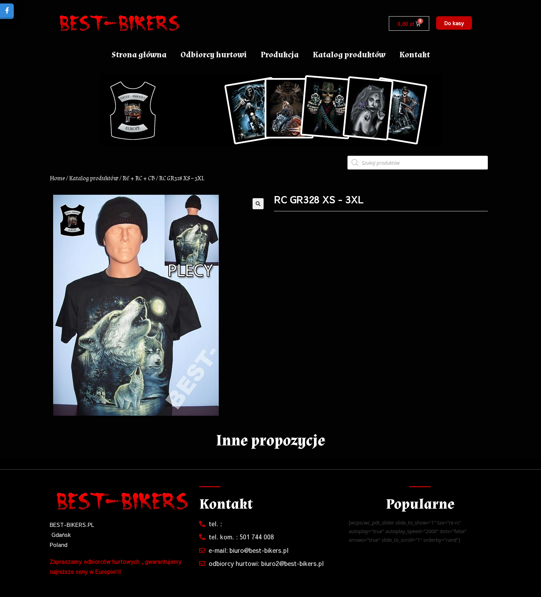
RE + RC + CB (138, 178)
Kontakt (414, 54)
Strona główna (139, 54)
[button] (454, 23)
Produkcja (279, 54)
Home (57, 178)
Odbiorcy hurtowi (213, 54)
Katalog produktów (349, 54)
